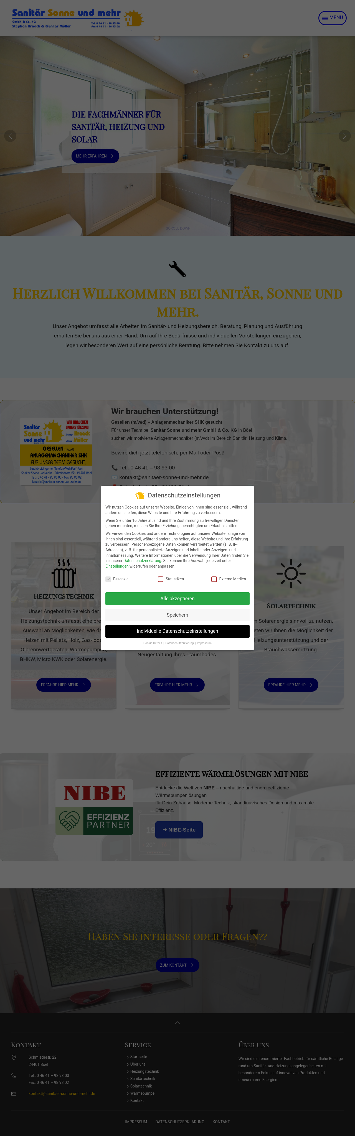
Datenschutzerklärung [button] (179, 640)
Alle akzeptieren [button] (177, 595)
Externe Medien (228, 575)
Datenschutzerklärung (142, 557)
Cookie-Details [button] (153, 640)
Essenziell (117, 575)
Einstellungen (117, 563)
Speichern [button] (177, 611)
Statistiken (171, 575)
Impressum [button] (204, 640)
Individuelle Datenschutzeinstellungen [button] (177, 628)
